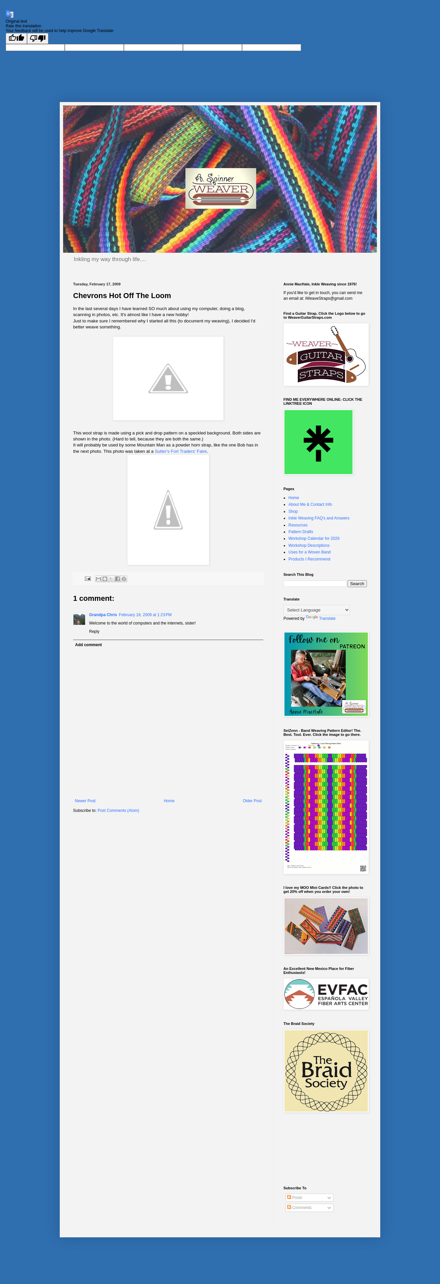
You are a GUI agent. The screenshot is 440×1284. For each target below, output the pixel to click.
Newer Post (85, 801)
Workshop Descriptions (308, 545)
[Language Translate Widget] (316, 610)
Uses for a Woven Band (309, 552)
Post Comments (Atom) (118, 810)
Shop (293, 511)
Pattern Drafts (300, 531)
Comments (299, 1207)
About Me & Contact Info (310, 504)
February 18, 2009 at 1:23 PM (145, 614)
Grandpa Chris (103, 614)
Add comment (88, 645)
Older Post (252, 801)
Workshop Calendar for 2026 (314, 538)
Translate (321, 618)
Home (169, 801)
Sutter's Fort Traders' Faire (180, 451)
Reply (94, 631)
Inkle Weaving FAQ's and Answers (319, 518)
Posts (294, 1197)
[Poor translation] (37, 38)
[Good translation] (16, 38)
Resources (297, 525)
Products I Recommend (309, 559)
